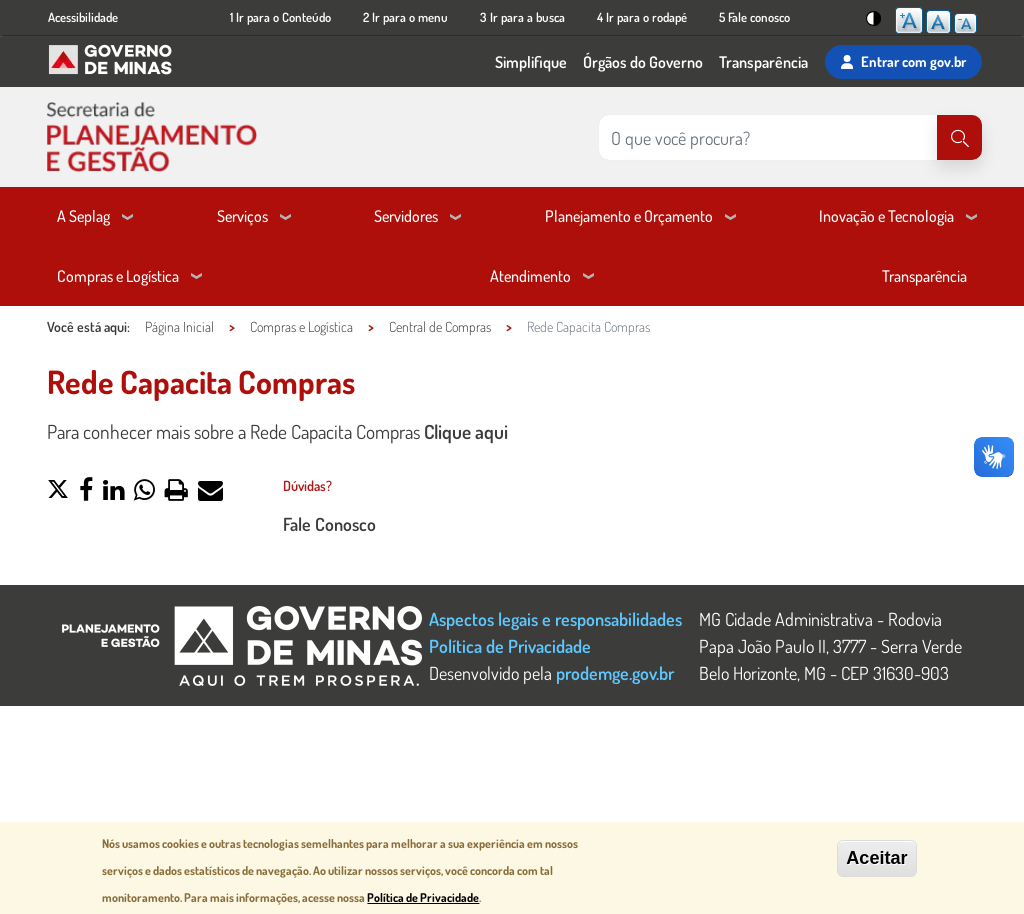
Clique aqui (466, 431)
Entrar (903, 62)
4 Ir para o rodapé (642, 17)
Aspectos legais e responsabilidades (555, 618)
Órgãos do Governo (643, 62)
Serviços (242, 216)
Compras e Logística (118, 276)
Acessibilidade (83, 17)
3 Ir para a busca (522, 17)
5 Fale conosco (754, 17)
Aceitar (876, 859)
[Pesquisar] (959, 137)
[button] (58, 492)
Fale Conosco (329, 523)
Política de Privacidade (510, 645)
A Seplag (83, 216)
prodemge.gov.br (615, 672)
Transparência (763, 62)
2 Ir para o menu (405, 17)
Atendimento (530, 276)
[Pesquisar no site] (768, 137)
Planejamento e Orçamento (629, 216)
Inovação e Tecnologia (886, 216)
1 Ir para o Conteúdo (280, 17)
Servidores (406, 216)
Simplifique (531, 62)
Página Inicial (179, 326)
